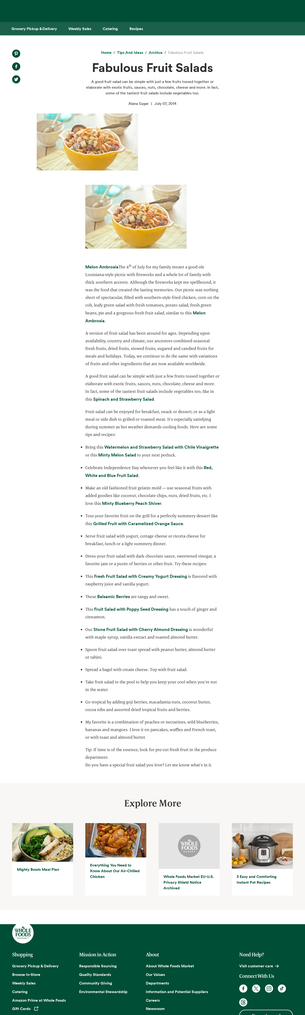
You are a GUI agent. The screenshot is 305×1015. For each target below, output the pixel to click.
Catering (20, 934)
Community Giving (95, 926)
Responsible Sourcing (98, 909)
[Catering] (110, 28)
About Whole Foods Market (170, 909)
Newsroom (155, 951)
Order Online (23, 977)
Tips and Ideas (25, 969)
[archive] (156, 53)
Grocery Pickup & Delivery (35, 909)
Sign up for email (266, 958)
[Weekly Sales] (79, 28)
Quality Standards (95, 917)
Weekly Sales (24, 926)
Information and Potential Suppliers (177, 934)
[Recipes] (136, 28)
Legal (260, 999)
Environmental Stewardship (103, 934)
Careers (153, 943)
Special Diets (23, 960)
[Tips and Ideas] (130, 53)
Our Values (155, 917)
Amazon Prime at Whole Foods (39, 943)
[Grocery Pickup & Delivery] (34, 28)
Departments (157, 926)
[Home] (106, 53)
